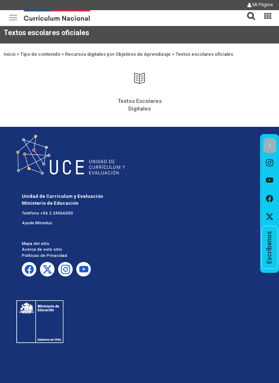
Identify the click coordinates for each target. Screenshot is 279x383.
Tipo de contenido (40, 54)
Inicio (10, 54)
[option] (270, 163)
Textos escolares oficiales (204, 54)
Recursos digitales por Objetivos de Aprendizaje (118, 54)
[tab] (248, 12)
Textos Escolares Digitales (140, 105)
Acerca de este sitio (42, 249)
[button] (248, 11)
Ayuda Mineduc (37, 222)
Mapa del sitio (35, 243)
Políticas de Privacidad (44, 255)
